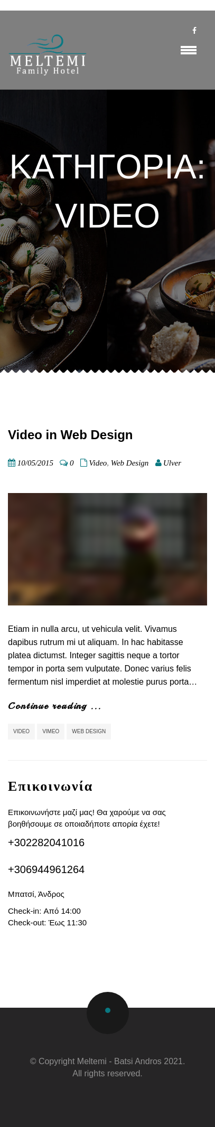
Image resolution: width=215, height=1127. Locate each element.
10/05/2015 (35, 463)
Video (98, 463)
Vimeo (50, 731)
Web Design (130, 463)
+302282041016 (46, 842)
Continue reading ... (54, 706)
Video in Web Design (70, 435)
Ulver (172, 463)
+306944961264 (46, 869)
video (21, 731)
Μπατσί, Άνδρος (36, 893)
